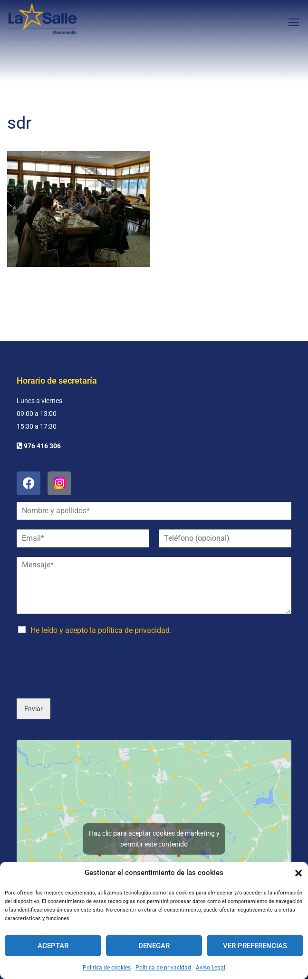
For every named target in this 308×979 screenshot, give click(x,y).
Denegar (154, 945)
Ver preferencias (255, 945)
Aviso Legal (210, 967)
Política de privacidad (163, 967)
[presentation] (89, 704)
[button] (298, 873)
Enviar (33, 730)
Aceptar (53, 945)
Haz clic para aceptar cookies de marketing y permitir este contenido (154, 860)
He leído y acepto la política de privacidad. (101, 652)
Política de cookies (107, 967)
